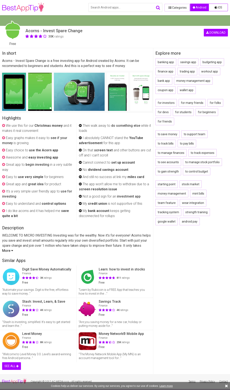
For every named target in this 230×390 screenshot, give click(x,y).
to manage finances (171, 153)
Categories (176, 7)
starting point (166, 184)
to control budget (196, 171)
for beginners (207, 112)
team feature (167, 203)
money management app (193, 80)
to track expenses (202, 153)
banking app (166, 62)
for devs (163, 112)
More (7, 251)
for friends (165, 121)
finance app (165, 71)
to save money (167, 134)
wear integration (193, 203)
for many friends (192, 102)
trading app (187, 71)
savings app (188, 62)
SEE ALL (11, 366)
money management (172, 193)
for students (183, 112)
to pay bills (187, 143)
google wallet (166, 221)
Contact (223, 381)
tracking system (168, 212)
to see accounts (168, 162)
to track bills (166, 143)
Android (199, 7)
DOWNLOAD (216, 31)
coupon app (165, 90)
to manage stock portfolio (202, 162)
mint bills (198, 193)
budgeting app (212, 62)
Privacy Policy (207, 381)
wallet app (186, 90)
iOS (218, 7)
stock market (190, 184)
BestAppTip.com (23, 7)
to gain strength (168, 171)
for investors (166, 102)
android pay (189, 221)
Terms (192, 381)
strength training (196, 212)
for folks (215, 102)
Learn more (166, 385)
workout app (209, 71)
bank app (164, 80)
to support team (194, 134)
